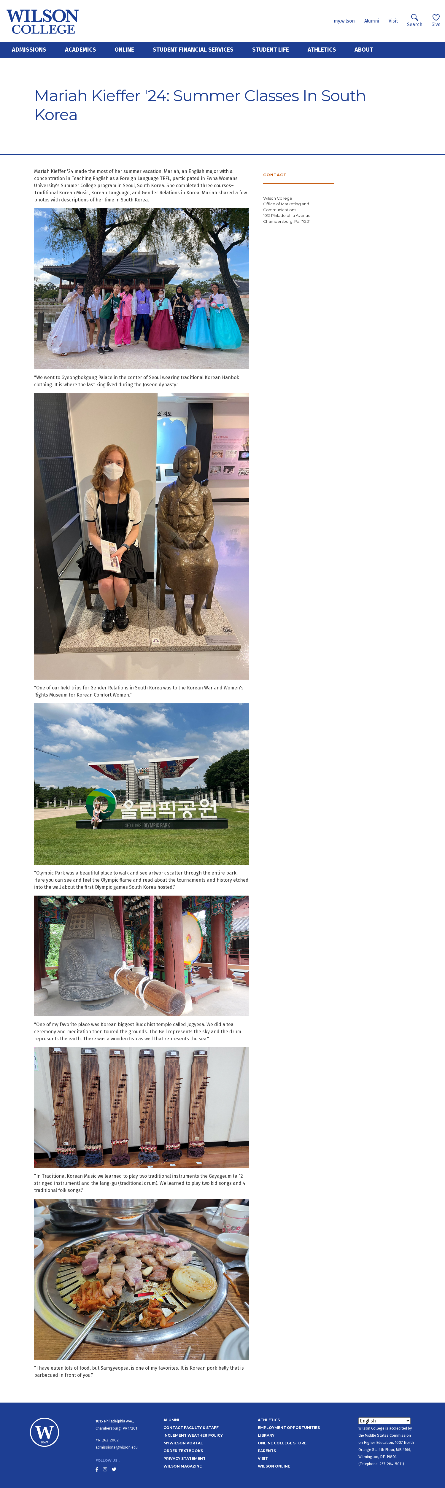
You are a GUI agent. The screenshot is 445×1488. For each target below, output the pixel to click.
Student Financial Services (193, 49)
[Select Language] (384, 1420)
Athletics (322, 49)
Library (266, 1435)
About (364, 49)
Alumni (371, 21)
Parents (267, 1451)
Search (414, 20)
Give (436, 20)
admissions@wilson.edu (117, 1447)
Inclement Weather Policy (193, 1435)
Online (124, 49)
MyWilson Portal (183, 1443)
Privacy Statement (184, 1458)
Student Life (270, 49)
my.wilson (344, 21)
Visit (393, 21)
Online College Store (282, 1443)
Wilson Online (274, 1466)
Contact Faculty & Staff (191, 1427)
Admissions (29, 49)
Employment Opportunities (289, 1427)
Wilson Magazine (182, 1466)
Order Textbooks (183, 1451)
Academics (80, 49)
